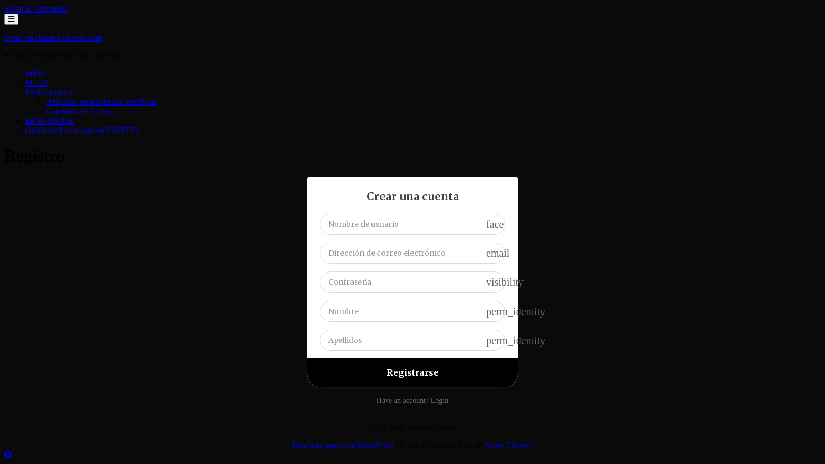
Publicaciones (48, 92)
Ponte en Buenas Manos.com (53, 37)
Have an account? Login (412, 401)
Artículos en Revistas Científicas (101, 101)
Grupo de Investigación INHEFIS (82, 130)
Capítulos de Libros (79, 111)
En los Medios (49, 120)
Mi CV (37, 82)
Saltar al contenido (35, 8)
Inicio (35, 73)
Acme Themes (508, 445)
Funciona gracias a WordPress (343, 445)
